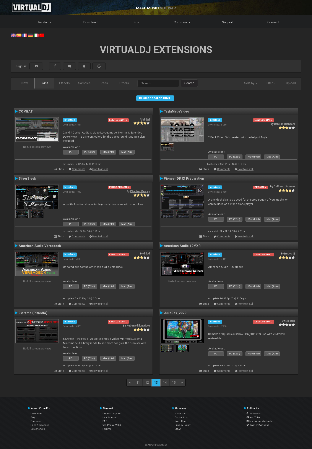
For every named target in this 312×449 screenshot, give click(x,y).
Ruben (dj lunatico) (138, 325)
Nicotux (290, 320)
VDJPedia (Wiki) (111, 424)
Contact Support (111, 413)
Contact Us (181, 417)
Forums (106, 428)
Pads (104, 83)
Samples (84, 83)
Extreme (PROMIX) (33, 313)
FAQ (104, 421)
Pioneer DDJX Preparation (184, 178)
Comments (78, 169)
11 (138, 383)
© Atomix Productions (156, 445)
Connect (273, 22)
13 (156, 383)
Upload (291, 83)
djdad (146, 119)
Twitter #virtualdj (258, 424)
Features (36, 421)
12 (147, 383)
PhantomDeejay (140, 191)
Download (90, 22)
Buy (136, 22)
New (24, 83)
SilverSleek (27, 178)
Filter (271, 83)
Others (124, 83)
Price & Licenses (40, 424)
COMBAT (26, 111)
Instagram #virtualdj (260, 421)
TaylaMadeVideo (176, 111)
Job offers (180, 421)
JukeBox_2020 (175, 313)
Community (182, 22)
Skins (44, 83)
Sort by (250, 83)
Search (189, 83)
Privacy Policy (183, 424)
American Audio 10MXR (182, 246)
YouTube (253, 417)
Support (227, 22)
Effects (64, 83)
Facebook (254, 413)
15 (174, 383)
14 (165, 383)
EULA (178, 428)
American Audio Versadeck (40, 246)
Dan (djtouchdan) (284, 124)
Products (44, 22)
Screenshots (38, 428)
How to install (100, 169)
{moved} (289, 253)
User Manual (109, 417)
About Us (180, 413)
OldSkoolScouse (284, 186)
